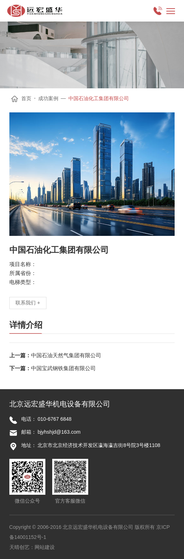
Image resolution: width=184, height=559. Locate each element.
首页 (26, 98)
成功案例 (48, 98)
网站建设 (45, 547)
